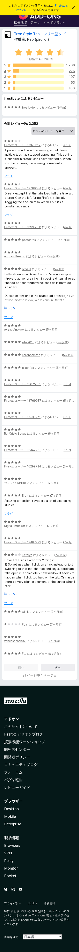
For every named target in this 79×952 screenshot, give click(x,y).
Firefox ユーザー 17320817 (22, 145)
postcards (29, 240)
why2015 (28, 342)
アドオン (11, 719)
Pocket (10, 876)
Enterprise (12, 824)
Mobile (10, 816)
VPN (8, 853)
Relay (9, 860)
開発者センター (17, 749)
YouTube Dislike (15, 483)
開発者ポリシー (17, 757)
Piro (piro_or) (38, 39)
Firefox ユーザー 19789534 (22, 188)
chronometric (31, 355)
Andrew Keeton (14, 256)
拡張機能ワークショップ (24, 742)
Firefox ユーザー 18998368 (22, 227)
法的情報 (49, 903)
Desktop (11, 809)
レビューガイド (17, 787)
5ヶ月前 (64, 240)
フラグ (8, 176)
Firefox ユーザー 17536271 (22, 417)
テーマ (35, 22)
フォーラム (13, 772)
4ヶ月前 (68, 145)
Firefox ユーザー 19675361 (22, 384)
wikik (25, 611)
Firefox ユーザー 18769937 (22, 400)
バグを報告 (13, 780)
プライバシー (12, 903)
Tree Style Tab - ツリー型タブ (40, 34)
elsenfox (28, 367)
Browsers (12, 845)
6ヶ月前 (68, 417)
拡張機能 (20, 22)
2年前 (61, 107)
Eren (25, 495)
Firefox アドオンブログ (23, 734)
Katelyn (27, 555)
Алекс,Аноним (14, 329)
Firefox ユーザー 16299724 (22, 466)
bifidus (26, 269)
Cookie (32, 903)
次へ (58, 667)
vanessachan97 (15, 641)
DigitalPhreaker (14, 525)
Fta (24, 653)
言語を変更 (11, 937)
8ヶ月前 (54, 653)
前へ (21, 667)
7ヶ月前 (54, 483)
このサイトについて (20, 726)
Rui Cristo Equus (15, 433)
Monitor (11, 868)
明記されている (21, 911)
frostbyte (28, 107)
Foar (25, 624)
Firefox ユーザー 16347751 (22, 450)
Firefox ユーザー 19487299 (22, 542)
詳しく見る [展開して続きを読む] (11, 308)
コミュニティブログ (20, 764)
